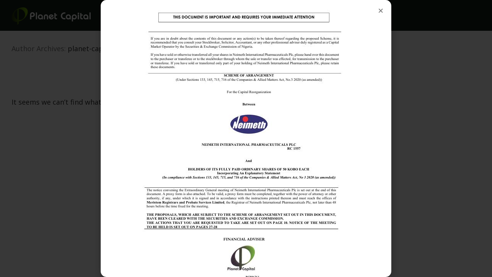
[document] (246, 138)
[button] (381, 10)
